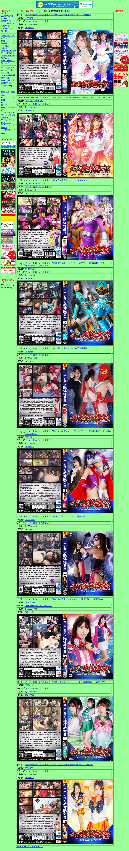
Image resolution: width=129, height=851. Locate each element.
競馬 (3, 92)
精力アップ (6, 123)
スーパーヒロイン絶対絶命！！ (38, 21)
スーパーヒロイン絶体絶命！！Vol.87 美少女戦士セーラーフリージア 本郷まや (59, 765)
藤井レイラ (40, 183)
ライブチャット (8, 125)
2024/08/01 (29, 695)
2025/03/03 (29, 529)
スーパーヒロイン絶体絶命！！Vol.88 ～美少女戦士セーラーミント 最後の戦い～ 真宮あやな (65, 682)
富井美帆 (29, 352)
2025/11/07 (29, 193)
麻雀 (3, 95)
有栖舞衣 (29, 18)
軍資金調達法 (7, 107)
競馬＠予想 (6, 21)
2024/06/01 (29, 778)
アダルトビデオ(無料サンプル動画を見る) (8, 115)
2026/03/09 (29, 110)
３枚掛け (5, 48)
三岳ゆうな (30, 520)
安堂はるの (38, 101)
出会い (4, 128)
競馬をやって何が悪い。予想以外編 (8, 38)
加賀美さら (30, 183)
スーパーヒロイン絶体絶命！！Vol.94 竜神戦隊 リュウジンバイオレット (56, 180)
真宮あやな (30, 685)
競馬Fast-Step (6, 85)
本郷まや (29, 768)
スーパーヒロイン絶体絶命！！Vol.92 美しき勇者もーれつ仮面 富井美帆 (56, 348)
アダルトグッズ (8, 120)
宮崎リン (29, 437)
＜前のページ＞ (23, 847)
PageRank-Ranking (8, 51)
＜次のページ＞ (36, 847)
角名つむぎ (30, 269)
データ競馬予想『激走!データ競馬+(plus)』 (8, 55)
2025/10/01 (29, 279)
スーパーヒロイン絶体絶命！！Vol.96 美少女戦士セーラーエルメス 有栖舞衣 (58, 15)
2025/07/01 (29, 361)
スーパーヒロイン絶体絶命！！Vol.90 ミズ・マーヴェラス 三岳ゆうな (55, 516)
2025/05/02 (29, 447)
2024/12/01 (29, 612)
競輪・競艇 (10, 92)
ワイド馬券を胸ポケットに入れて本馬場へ (8, 70)
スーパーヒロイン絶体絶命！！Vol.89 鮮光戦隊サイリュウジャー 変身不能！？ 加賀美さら (64, 599)
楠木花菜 (29, 101)
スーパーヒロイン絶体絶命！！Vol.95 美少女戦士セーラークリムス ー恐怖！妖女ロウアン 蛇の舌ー (68, 97)
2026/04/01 (29, 28)
